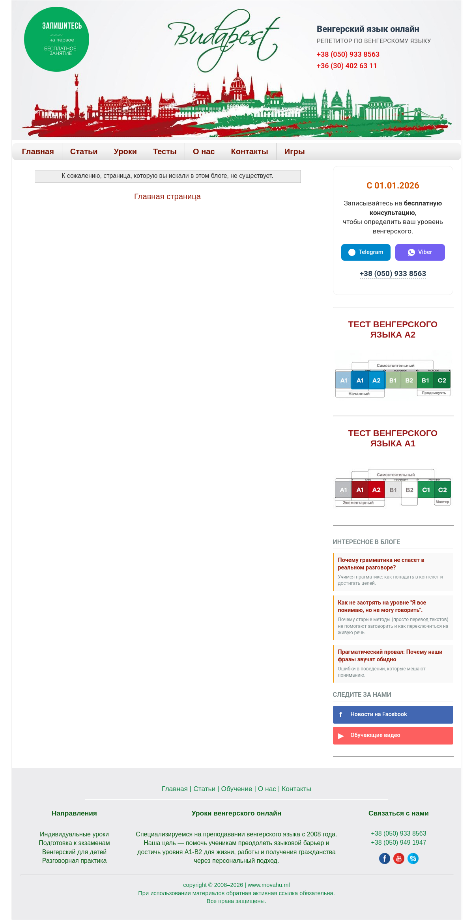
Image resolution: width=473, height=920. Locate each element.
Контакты (249, 151)
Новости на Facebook (372, 715)
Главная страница (167, 196)
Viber (420, 252)
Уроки (125, 151)
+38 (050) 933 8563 (348, 54)
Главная (38, 151)
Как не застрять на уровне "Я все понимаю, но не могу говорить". (382, 606)
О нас (204, 151)
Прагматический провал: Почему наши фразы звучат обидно (390, 656)
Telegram (365, 252)
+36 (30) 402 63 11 (347, 66)
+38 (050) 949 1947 (398, 842)
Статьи (84, 151)
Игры (294, 151)
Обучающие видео (368, 736)
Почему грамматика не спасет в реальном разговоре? (381, 564)
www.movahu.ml (269, 885)
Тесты (165, 151)
